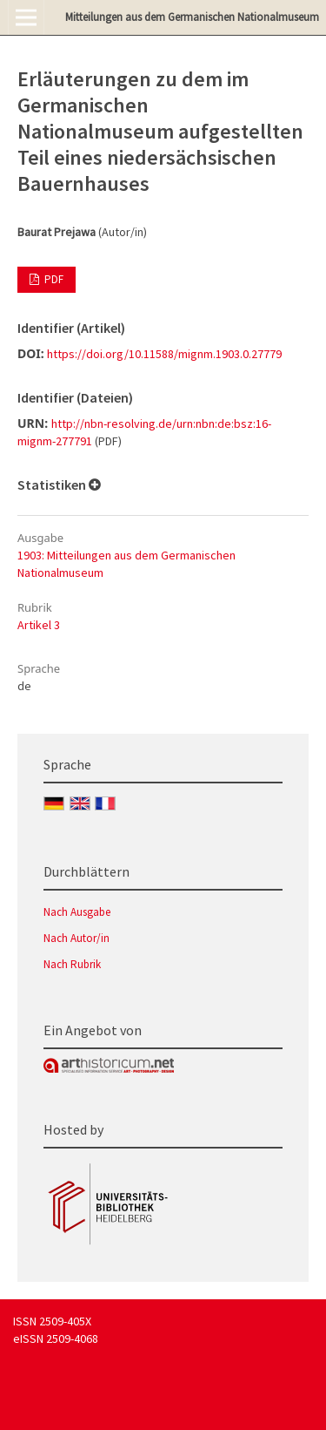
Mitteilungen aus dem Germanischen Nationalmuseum (192, 17)
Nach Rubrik (72, 964)
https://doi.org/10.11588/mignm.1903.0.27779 (164, 354)
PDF (52, 279)
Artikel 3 (38, 625)
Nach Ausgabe (76, 912)
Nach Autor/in (76, 938)
